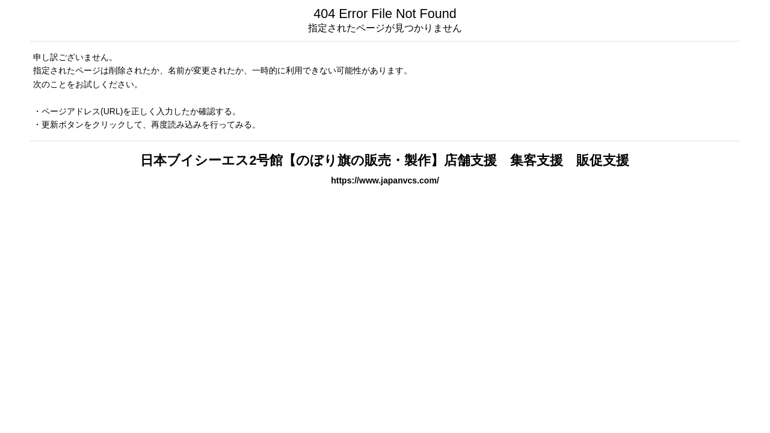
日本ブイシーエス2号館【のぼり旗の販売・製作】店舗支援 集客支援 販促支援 (384, 160)
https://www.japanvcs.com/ (385, 180)
